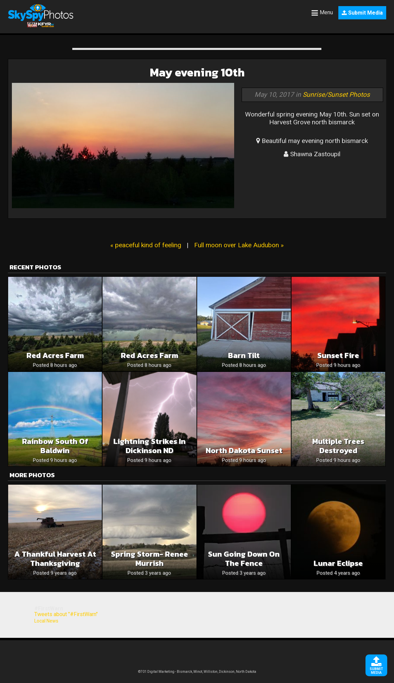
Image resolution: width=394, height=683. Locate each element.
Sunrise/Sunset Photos (336, 94)
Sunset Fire (338, 355)
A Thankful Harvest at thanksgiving (55, 559)
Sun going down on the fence (244, 559)
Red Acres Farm (55, 355)
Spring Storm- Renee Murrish (149, 559)
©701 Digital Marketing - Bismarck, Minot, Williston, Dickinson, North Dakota (197, 671)
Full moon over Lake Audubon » (239, 245)
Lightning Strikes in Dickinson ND (149, 446)
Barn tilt (244, 355)
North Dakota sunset (244, 450)
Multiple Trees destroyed (338, 446)
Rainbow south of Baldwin (55, 446)
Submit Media (362, 13)
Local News (46, 621)
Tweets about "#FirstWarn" (66, 614)
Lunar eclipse (338, 563)
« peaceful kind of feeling (145, 245)
